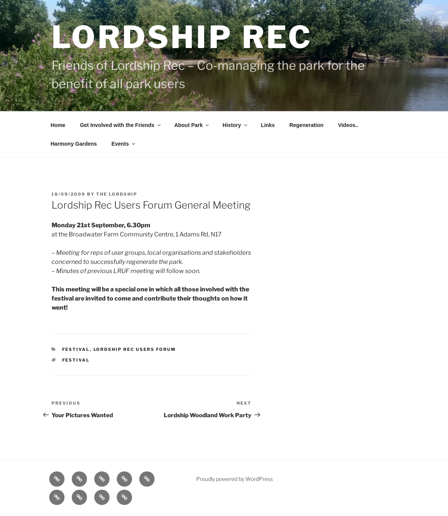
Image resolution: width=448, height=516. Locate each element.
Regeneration (306, 125)
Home (58, 125)
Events (123, 144)
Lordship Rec (182, 37)
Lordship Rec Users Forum (134, 349)
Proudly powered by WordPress (234, 479)
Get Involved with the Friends (120, 125)
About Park (192, 125)
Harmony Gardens (74, 144)
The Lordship (116, 194)
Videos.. (348, 125)
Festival (76, 349)
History (235, 125)
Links (268, 125)
